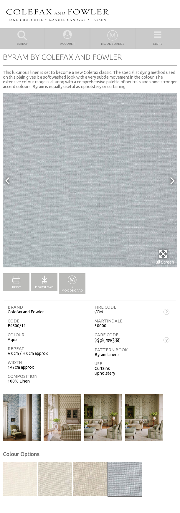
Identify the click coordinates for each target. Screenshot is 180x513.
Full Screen (163, 256)
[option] (90, 180)
